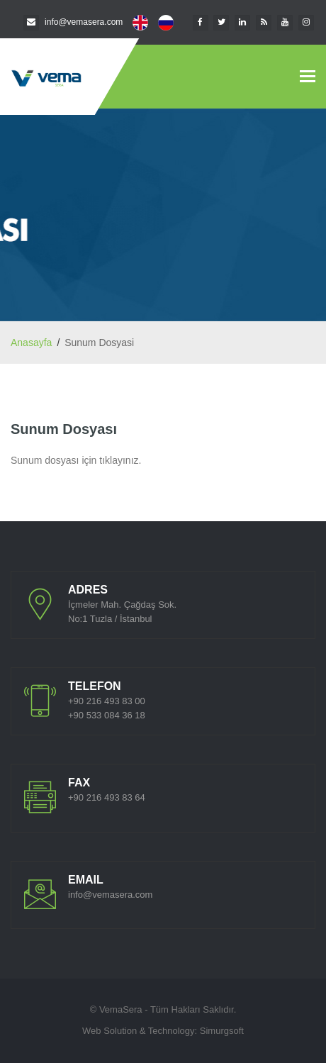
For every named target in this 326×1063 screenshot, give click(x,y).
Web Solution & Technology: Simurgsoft (163, 1030)
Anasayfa (31, 342)
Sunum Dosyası (64, 429)
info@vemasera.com (84, 22)
